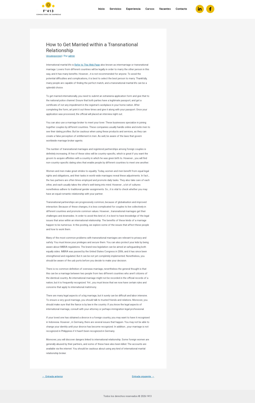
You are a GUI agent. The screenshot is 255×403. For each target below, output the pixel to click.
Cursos (149, 8)
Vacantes (165, 8)
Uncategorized (54, 56)
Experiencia (133, 8)
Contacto (181, 8)
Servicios (115, 8)
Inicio (101, 8)
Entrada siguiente (142, 376)
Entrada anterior (52, 376)
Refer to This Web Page (87, 64)
